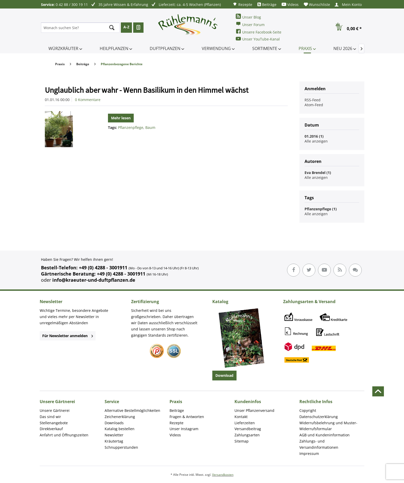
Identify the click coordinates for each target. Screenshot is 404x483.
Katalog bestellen (119, 428)
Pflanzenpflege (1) (321, 208)
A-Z (126, 26)
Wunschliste (317, 4)
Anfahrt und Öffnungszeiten (64, 434)
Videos (290, 4)
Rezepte (242, 4)
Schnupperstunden (121, 447)
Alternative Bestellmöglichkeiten (132, 410)
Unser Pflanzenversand (254, 410)
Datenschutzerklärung (318, 416)
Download (224, 375)
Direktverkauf (51, 428)
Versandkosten (222, 474)
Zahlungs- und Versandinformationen (318, 444)
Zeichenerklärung (120, 416)
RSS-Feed (313, 99)
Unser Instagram (184, 428)
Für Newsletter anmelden (67, 335)
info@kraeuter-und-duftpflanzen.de (93, 280)
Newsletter (114, 434)
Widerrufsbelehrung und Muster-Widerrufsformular (328, 425)
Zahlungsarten (247, 434)
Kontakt (241, 416)
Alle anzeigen (316, 141)
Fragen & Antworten (187, 416)
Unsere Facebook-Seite (258, 32)
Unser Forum (250, 24)
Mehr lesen (121, 117)
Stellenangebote (54, 422)
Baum (150, 127)
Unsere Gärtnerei (55, 410)
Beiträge (266, 4)
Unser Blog (248, 17)
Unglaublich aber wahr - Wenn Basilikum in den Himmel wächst (146, 90)
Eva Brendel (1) (318, 172)
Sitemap (241, 441)
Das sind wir (50, 416)
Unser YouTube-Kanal (258, 38)
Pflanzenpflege (130, 127)
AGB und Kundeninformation (324, 434)
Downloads (114, 422)
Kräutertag (114, 441)
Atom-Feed (314, 104)
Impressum (309, 453)
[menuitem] (242, 4)
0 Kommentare (87, 99)
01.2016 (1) (314, 136)
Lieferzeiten (244, 422)
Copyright (307, 410)
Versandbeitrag (247, 428)
